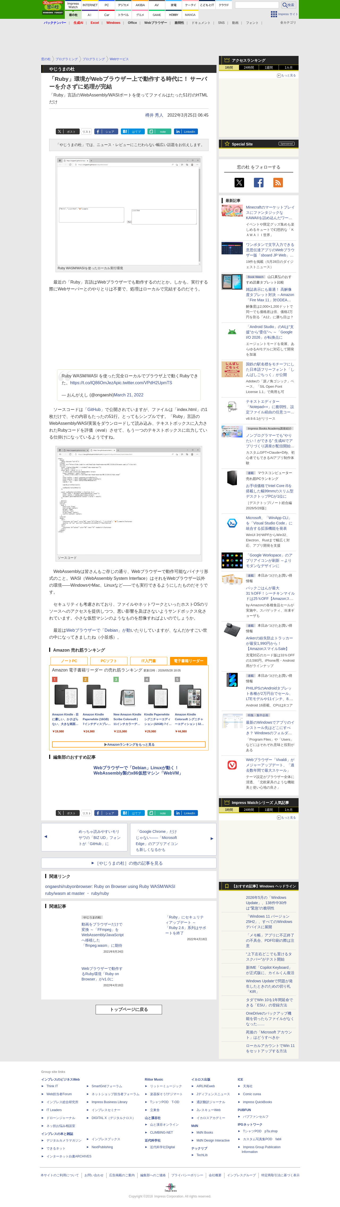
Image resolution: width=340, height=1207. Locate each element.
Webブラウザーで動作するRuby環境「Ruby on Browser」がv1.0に (102, 973)
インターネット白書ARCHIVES (68, 1156)
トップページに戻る (129, 1009)
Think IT (52, 1086)
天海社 (248, 1086)
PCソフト (109, 661)
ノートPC (69, 661)
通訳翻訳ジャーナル (211, 1102)
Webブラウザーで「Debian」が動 (98, 630)
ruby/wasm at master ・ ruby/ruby (77, 893)
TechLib (202, 1155)
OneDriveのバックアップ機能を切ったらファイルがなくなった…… (270, 1018)
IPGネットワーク (250, 1124)
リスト (86, 131)
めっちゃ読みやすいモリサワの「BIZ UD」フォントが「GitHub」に (100, 837)
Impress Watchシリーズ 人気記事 (260, 803)
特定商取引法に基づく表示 (280, 1175)
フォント (252, 23)
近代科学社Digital (162, 1147)
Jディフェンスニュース (213, 1094)
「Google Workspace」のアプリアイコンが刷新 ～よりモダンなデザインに (269, 560)
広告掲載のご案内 (122, 1175)
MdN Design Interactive (213, 1140)
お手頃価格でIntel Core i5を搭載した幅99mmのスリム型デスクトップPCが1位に (270, 491)
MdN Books (205, 1132)
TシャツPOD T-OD (164, 1102)
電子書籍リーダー (188, 661)
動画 (235, 23)
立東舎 (155, 1110)
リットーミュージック (166, 1086)
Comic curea (252, 1094)
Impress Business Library (110, 1102)
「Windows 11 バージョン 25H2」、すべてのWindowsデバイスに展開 (269, 921)
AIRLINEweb (206, 1086)
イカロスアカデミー (211, 1118)
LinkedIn (189, 131)
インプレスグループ (241, 1175)
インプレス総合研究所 (62, 1102)
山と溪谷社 (153, 1118)
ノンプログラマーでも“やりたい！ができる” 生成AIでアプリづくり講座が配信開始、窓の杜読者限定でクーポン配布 (270, 446)
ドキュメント (201, 23)
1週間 (269, 67)
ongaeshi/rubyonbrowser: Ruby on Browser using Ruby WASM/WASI (110, 886)
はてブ (136, 131)
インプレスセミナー (106, 1110)
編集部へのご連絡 (153, 1175)
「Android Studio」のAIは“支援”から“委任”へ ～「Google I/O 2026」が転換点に (270, 332)
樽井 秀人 (154, 115)
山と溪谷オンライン (164, 1124)
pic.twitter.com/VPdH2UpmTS (144, 383)
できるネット (56, 1148)
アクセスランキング (248, 60)
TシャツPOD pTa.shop (260, 1131)
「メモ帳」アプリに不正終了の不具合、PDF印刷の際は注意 (270, 940)
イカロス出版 (200, 1079)
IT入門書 (149, 661)
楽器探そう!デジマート (166, 1094)
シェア (109, 131)
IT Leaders (54, 1110)
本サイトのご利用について (60, 1175)
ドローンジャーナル (60, 1118)
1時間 (229, 67)
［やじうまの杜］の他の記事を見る (129, 863)
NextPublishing (102, 1147)
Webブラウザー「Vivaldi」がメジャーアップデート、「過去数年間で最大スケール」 (270, 765)
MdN (194, 1126)
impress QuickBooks (257, 1102)
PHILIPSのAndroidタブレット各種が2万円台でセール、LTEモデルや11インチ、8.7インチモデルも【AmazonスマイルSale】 (269, 698)
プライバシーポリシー (187, 1175)
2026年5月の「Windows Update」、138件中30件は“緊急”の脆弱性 (266, 902)
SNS (221, 23)
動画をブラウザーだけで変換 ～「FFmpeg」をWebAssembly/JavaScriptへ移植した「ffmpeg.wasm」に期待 (103, 935)
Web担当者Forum (59, 1094)
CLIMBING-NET (161, 1132)
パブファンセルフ (256, 1116)
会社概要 (215, 1175)
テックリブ (199, 1148)
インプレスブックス (106, 1139)
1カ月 (289, 67)
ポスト (71, 131)
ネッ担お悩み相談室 (60, 1126)
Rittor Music (154, 1079)
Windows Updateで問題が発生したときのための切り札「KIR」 (269, 986)
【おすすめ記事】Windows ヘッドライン (264, 886)
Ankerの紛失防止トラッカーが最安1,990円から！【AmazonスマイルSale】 (269, 643)
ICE (240, 1079)
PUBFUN (244, 1110)
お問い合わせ (94, 1175)
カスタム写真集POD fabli (262, 1139)
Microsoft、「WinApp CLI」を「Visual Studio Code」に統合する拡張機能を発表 (269, 523)
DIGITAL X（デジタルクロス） (113, 1118)
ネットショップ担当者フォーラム (115, 1094)
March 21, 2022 (128, 395)
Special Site (242, 144)
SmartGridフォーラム (107, 1086)
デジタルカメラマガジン (64, 1140)
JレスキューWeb (208, 1110)
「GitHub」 (94, 409)
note (163, 131)
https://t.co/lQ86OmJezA (93, 383)
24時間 (249, 67)
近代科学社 (153, 1140)
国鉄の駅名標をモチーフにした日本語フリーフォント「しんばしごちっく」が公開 (270, 369)
